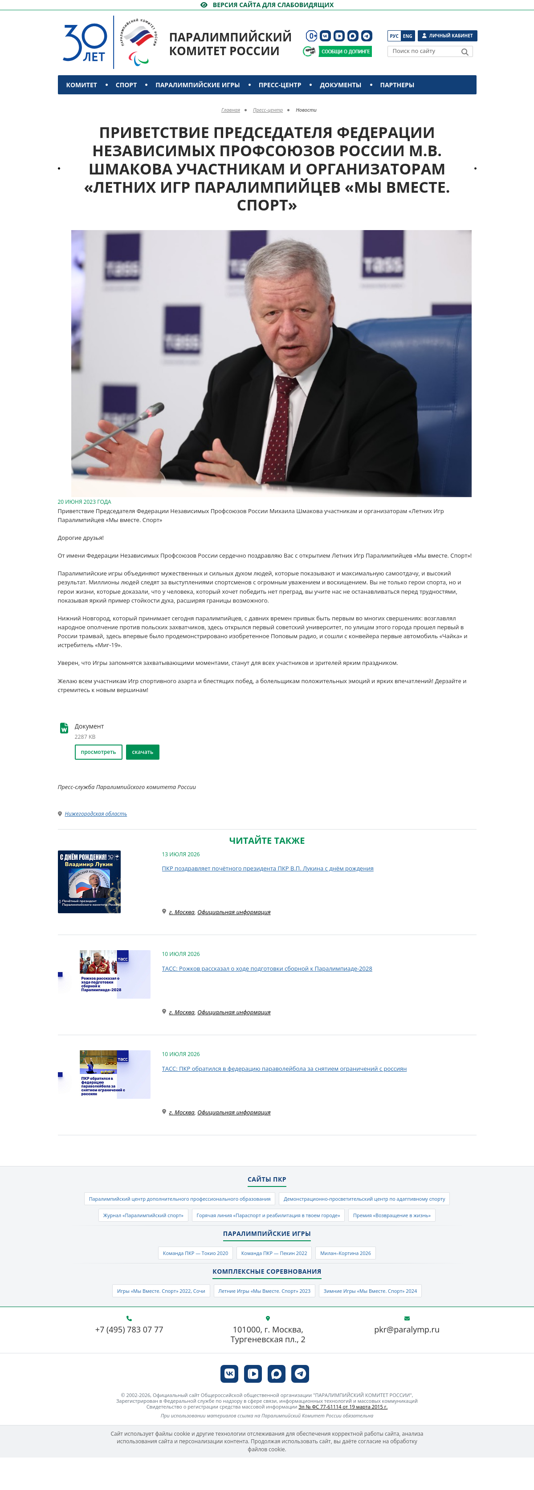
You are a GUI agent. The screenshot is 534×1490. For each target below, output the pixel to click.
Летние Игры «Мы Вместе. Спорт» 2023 (264, 1322)
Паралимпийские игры (197, 85)
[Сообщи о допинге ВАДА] (309, 51)
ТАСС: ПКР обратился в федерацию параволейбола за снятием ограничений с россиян (284, 1069)
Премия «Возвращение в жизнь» (361, 1239)
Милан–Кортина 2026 (362, 1281)
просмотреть (98, 752)
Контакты (85, 104)
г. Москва (182, 912)
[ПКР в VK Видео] (339, 35)
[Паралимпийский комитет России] (127, 35)
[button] (468, 238)
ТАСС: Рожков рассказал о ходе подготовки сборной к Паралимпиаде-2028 (267, 968)
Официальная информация (233, 912)
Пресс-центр (280, 85)
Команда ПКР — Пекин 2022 (275, 1281)
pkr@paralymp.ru (407, 1362)
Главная (230, 109)
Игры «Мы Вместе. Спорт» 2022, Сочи (139, 1322)
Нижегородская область (96, 814)
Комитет (81, 85)
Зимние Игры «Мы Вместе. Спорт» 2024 (391, 1322)
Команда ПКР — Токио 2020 (181, 1281)
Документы (340, 85)
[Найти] (465, 52)
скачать (143, 752)
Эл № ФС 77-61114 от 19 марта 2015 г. (342, 1439)
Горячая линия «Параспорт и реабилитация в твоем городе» (212, 1239)
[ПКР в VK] (325, 35)
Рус (394, 36)
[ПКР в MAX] (353, 35)
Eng (407, 36)
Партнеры (397, 85)
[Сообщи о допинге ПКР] (345, 51)
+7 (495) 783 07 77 (129, 1362)
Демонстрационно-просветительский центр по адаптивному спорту (210, 1220)
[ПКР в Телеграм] (366, 35)
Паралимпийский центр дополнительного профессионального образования (267, 1200)
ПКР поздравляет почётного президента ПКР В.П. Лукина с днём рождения (268, 868)
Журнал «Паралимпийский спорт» (372, 1220)
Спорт (126, 85)
